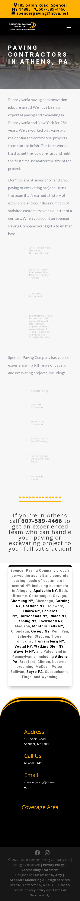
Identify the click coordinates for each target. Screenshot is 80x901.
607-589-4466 (41, 521)
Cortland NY (34, 606)
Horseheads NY (33, 616)
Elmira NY (31, 611)
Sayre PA (34, 672)
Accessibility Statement (40, 870)
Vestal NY (23, 646)
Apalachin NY (45, 591)
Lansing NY (26, 621)
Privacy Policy (53, 865)
